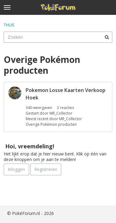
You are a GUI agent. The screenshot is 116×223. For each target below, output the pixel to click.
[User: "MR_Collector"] (14, 92)
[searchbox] (58, 37)
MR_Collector (60, 113)
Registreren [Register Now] (45, 169)
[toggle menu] (7, 7)
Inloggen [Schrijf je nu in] (16, 169)
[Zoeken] (106, 37)
